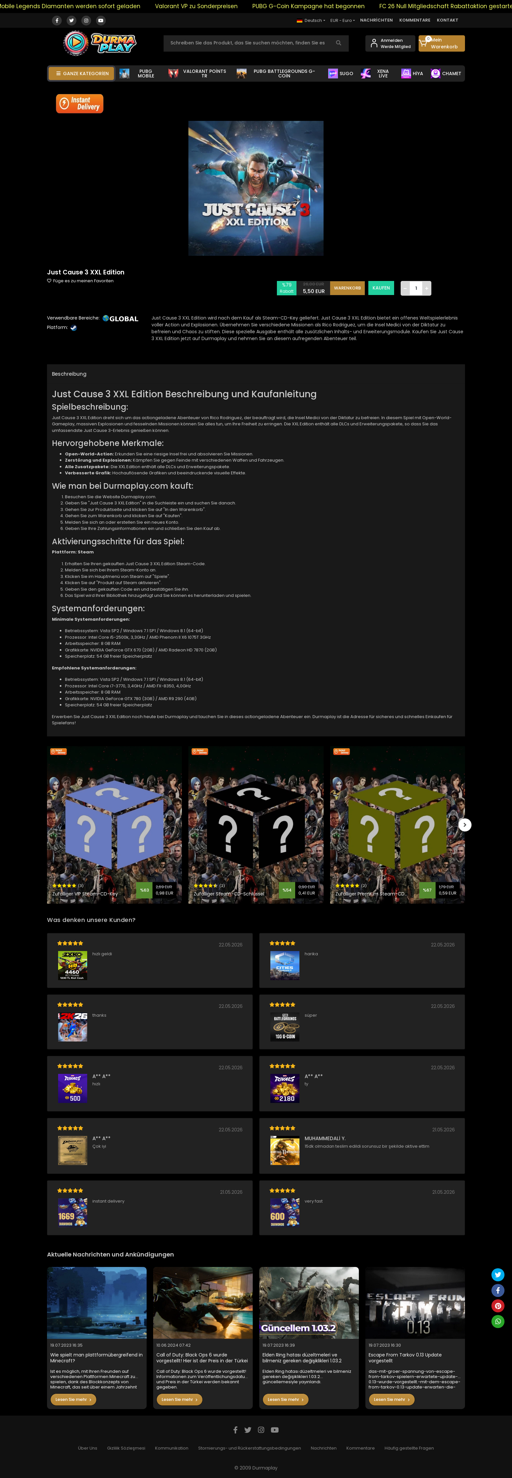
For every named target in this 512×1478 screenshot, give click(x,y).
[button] (442, 43)
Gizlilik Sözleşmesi (126, 1448)
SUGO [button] (340, 73)
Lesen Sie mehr (73, 1399)
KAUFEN (381, 288)
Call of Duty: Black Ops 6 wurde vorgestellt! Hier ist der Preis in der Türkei (202, 1358)
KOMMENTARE (414, 20)
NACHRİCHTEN (376, 20)
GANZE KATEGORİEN (82, 73)
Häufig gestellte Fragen (409, 1448)
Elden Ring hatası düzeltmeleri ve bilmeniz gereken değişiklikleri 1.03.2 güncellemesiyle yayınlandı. (302, 1358)
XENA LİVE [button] (375, 73)
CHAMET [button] (446, 73)
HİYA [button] (412, 73)
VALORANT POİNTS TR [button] (197, 73)
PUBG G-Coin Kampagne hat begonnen (321, 6)
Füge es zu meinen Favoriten (80, 281)
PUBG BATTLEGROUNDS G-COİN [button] (276, 73)
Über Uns (87, 1448)
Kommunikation (171, 1448)
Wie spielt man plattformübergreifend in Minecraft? (96, 1358)
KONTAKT (447, 20)
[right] (465, 825)
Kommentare (360, 1448)
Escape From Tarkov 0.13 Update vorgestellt (405, 1358)
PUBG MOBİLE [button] (137, 73)
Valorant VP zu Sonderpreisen (209, 6)
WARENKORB (347, 288)
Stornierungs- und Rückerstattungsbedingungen (249, 1448)
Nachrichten (324, 1448)
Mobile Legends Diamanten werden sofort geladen (81, 6)
